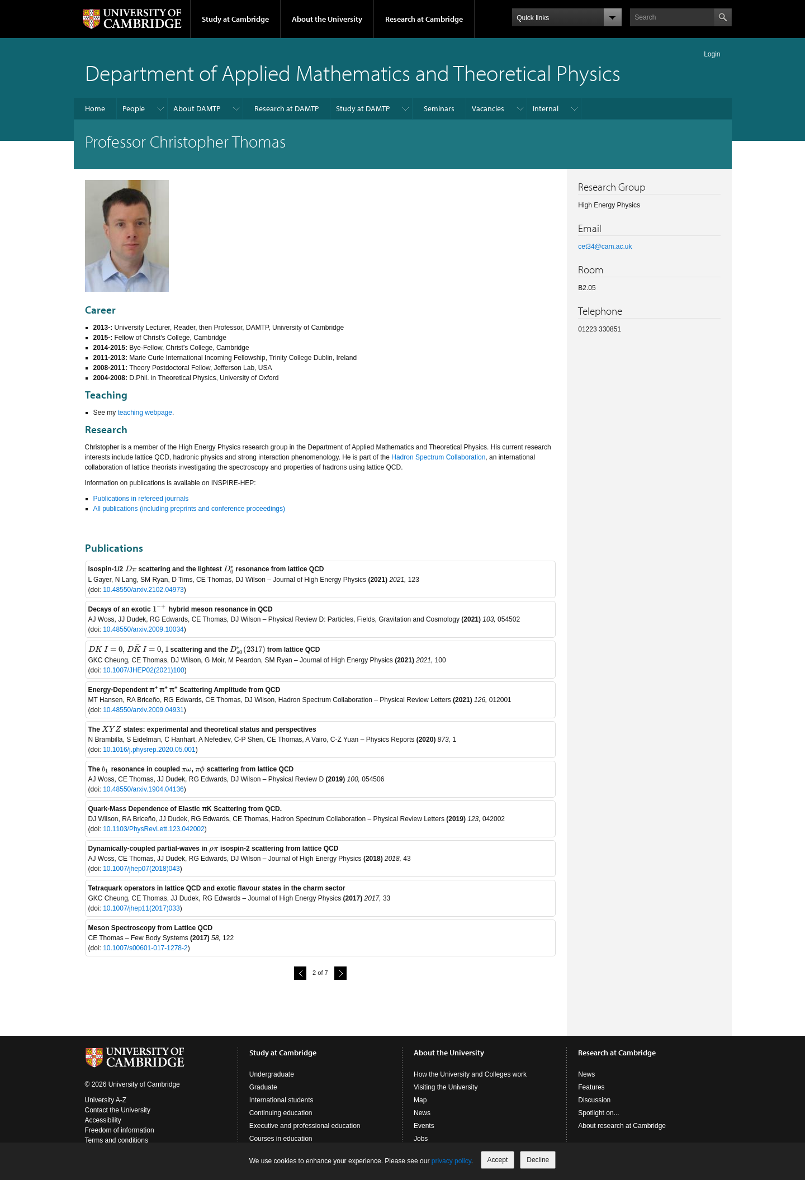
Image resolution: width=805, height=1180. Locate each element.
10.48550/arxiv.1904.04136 (143, 789)
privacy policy (451, 1161)
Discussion (594, 1104)
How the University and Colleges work (470, 1079)
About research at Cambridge (622, 1130)
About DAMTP (196, 108)
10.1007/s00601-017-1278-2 (145, 948)
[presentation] (131, 569)
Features (591, 1092)
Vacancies (488, 108)
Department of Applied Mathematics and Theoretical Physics (353, 72)
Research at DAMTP (286, 108)
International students (281, 1104)
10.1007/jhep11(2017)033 (141, 908)
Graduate (263, 1092)
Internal (545, 108)
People (133, 108)
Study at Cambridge (235, 19)
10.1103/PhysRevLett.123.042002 (153, 829)
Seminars (439, 108)
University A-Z (106, 1104)
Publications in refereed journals (141, 499)
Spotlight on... (598, 1117)
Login (712, 54)
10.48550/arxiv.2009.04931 (143, 710)
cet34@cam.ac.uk (605, 246)
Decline (538, 1160)
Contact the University (117, 1115)
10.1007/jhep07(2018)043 (141, 869)
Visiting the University (446, 1092)
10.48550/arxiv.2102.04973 (143, 590)
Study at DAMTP (363, 108)
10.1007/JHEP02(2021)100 (143, 670)
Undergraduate (271, 1079)
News (422, 1117)
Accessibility (103, 1125)
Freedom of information (119, 1135)
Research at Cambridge (424, 19)
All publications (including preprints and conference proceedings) (189, 509)
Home (95, 108)
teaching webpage (145, 412)
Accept (497, 1160)
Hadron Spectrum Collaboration (438, 457)
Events (424, 1130)
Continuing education (280, 1117)
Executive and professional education (305, 1130)
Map (420, 1104)
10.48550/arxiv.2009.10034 (143, 629)
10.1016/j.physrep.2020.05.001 (149, 750)
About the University (327, 19)
